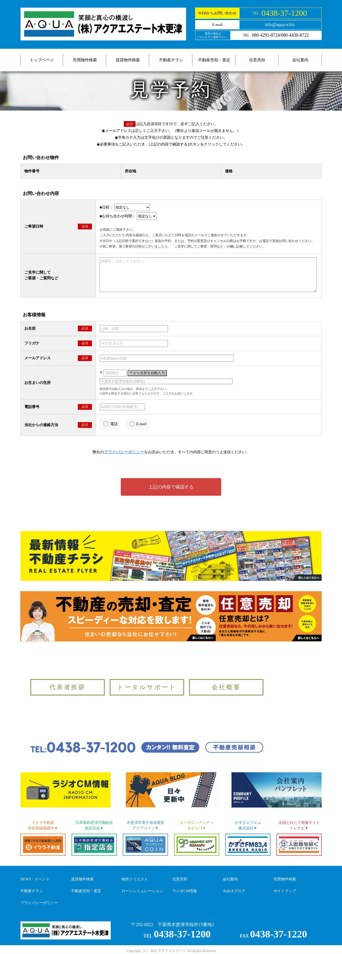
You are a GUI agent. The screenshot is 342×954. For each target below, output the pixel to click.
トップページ (42, 60)
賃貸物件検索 (128, 60)
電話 (114, 424)
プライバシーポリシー (39, 903)
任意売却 (257, 60)
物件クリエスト (135, 879)
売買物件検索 (85, 60)
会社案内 (300, 60)
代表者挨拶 (67, 687)
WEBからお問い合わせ (217, 13)
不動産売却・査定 (214, 60)
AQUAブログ (234, 891)
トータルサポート (147, 687)
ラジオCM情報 (184, 891)
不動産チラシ (171, 60)
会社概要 (226, 687)
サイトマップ (284, 891)
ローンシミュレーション (142, 891)
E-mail (141, 424)
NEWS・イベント (35, 879)
